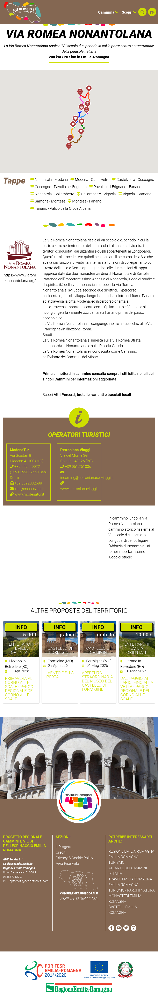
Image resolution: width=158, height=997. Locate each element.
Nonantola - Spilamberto (52, 182)
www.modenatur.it (27, 483)
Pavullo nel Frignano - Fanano (115, 175)
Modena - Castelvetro (89, 168)
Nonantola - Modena (49, 168)
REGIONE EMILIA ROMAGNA (131, 840)
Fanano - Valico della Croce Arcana (60, 197)
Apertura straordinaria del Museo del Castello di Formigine (97, 669)
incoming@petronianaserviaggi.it (79, 464)
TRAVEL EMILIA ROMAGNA (130, 868)
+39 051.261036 (75, 455)
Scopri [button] (129, 12)
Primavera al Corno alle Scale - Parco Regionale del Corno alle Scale (20, 677)
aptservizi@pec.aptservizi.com (29, 869)
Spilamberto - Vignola (96, 182)
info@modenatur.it (27, 477)
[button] (142, 12)
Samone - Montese (47, 190)
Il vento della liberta (58, 663)
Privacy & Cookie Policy (74, 847)
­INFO (21, 616)
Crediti (61, 841)
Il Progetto (64, 835)
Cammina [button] (108, 12)
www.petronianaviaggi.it (79, 475)
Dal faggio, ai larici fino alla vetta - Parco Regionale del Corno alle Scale (136, 677)
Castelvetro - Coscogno (133, 168)
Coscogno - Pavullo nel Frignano (58, 175)
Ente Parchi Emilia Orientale (21, 637)
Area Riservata (67, 852)
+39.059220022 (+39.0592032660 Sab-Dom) (28, 461)
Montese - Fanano (84, 190)
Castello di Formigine (60, 639)
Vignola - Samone (134, 182)
